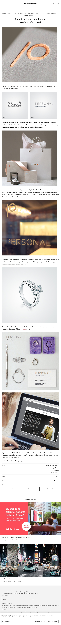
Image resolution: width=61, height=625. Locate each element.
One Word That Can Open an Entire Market (16, 537)
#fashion (31, 15)
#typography (31, 13)
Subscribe (34, 599)
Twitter (30, 489)
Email (5, 609)
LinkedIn (11, 489)
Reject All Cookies (53, 621)
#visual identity (40, 13)
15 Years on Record (8, 579)
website (24, 329)
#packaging (23, 13)
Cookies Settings (6, 621)
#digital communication (13, 13)
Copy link (50, 489)
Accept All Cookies (40, 621)
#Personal (53, 13)
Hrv (53, 3)
